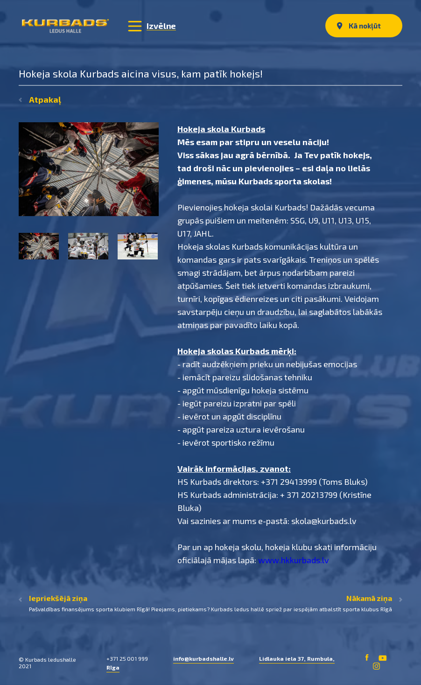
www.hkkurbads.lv (293, 560)
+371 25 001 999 (127, 658)
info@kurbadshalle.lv (203, 658)
